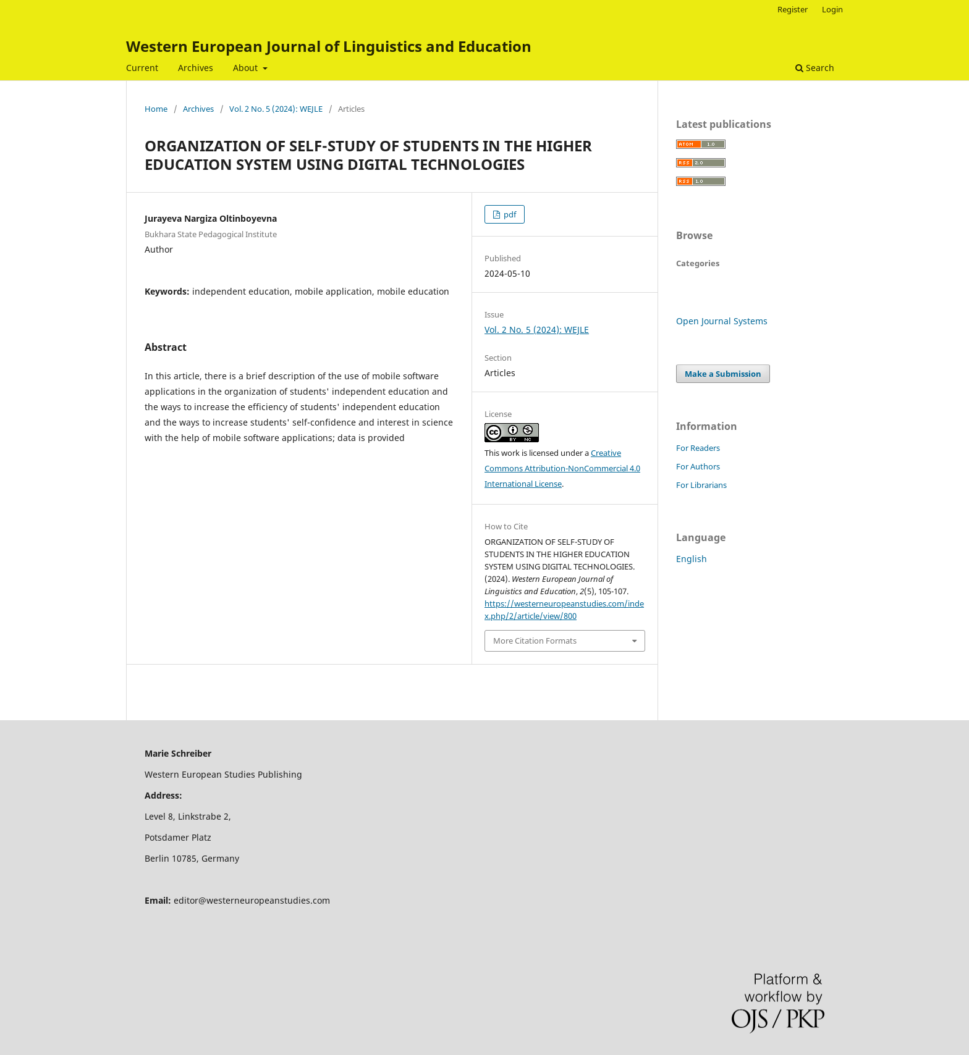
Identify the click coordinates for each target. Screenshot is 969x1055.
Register (792, 9)
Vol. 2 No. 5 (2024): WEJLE (276, 108)
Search (814, 68)
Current (142, 68)
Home (156, 108)
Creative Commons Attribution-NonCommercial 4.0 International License (562, 468)
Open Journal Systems (722, 321)
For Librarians (701, 484)
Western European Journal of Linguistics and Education (328, 46)
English (691, 559)
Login (832, 9)
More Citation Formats (535, 640)
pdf (509, 214)
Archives (195, 68)
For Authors (698, 466)
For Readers (698, 447)
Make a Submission (723, 373)
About (246, 68)
